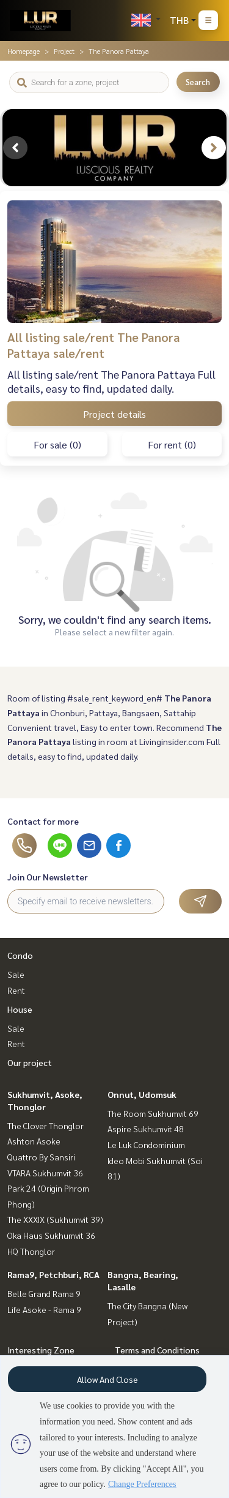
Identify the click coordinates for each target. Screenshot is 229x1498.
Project (64, 51)
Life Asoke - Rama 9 (44, 1309)
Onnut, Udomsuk (141, 1094)
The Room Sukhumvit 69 (152, 1113)
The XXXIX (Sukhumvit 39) (55, 1219)
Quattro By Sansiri (41, 1156)
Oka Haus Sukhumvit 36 (51, 1235)
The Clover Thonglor (45, 1125)
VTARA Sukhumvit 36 (45, 1172)
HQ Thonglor (31, 1251)
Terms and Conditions (157, 1349)
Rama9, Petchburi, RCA (53, 1274)
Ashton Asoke (33, 1140)
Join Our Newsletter (47, 876)
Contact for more (43, 821)
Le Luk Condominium (146, 1144)
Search (198, 82)
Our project (29, 1062)
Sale (15, 974)
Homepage (23, 51)
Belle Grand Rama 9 (44, 1293)
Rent (16, 990)
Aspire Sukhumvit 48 (145, 1128)
